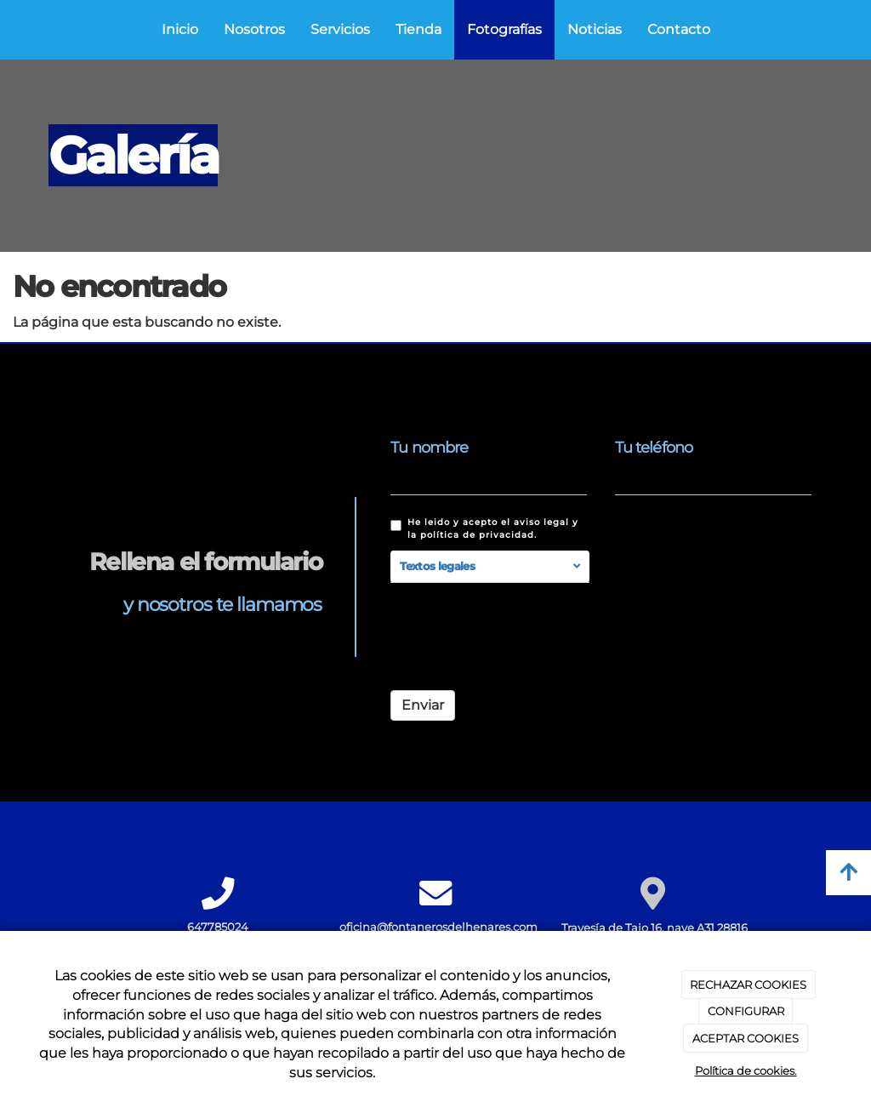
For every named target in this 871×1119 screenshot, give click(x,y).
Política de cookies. (746, 1070)
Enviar (422, 705)
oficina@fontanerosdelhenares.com (438, 927)
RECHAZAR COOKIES (748, 984)
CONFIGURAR (746, 1011)
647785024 (217, 927)
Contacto (678, 29)
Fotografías (504, 29)
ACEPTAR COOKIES (745, 1038)
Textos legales (437, 566)
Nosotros (254, 29)
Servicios (340, 29)
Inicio (180, 29)
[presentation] (519, 644)
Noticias (594, 29)
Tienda (418, 29)
